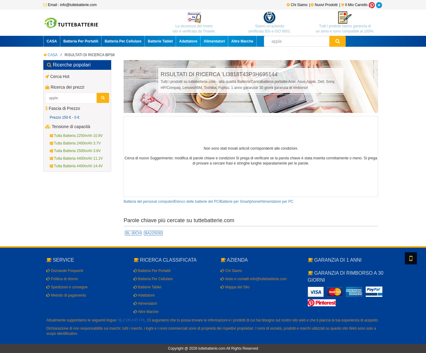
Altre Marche (242, 41)
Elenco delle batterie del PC (196, 201)
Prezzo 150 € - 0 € (64, 117)
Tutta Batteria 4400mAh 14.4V (76, 166)
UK (128, 320)
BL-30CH (133, 233)
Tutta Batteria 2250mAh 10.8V (76, 136)
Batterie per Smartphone (240, 201)
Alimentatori (214, 41)
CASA (52, 41)
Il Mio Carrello (354, 5)
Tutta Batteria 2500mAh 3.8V (75, 151)
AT (136, 320)
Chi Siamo (297, 5)
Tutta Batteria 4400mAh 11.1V (76, 158)
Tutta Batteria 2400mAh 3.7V (75, 143)
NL (120, 320)
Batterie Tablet (160, 41)
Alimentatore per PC (277, 201)
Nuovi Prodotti (324, 5)
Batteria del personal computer (148, 201)
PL (143, 320)
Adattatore (188, 41)
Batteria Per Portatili (80, 41)
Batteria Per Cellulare (123, 41)
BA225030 (153, 233)
